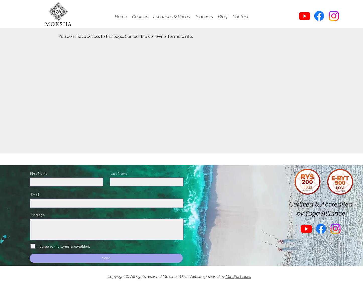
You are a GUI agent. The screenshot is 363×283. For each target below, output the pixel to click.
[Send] (106, 258)
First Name (38, 173)
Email (35, 194)
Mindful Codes (238, 276)
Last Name (118, 173)
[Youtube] (304, 16)
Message (38, 214)
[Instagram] (333, 16)
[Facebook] (319, 16)
